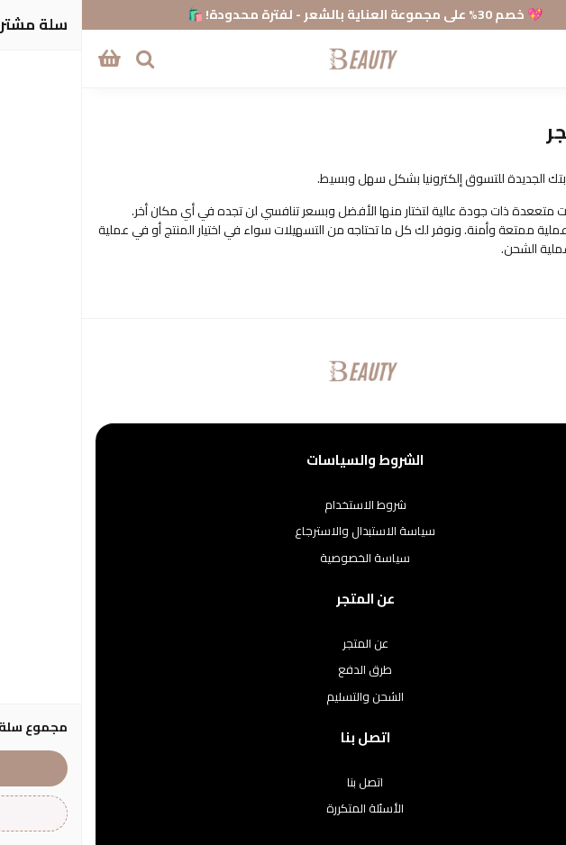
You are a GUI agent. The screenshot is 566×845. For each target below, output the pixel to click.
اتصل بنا (283, 783)
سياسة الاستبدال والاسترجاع (283, 531)
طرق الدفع (283, 670)
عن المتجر (283, 644)
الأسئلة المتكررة (283, 809)
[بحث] (63, 58)
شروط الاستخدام (283, 505)
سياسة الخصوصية (283, 559)
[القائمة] (538, 58)
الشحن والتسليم (283, 697)
